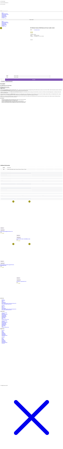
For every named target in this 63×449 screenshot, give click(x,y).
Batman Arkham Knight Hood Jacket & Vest (6, 231)
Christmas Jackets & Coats (5, 319)
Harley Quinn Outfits (4, 314)
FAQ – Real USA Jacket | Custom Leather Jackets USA (9, 303)
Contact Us (3, 307)
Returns (3, 331)
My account (3, 333)
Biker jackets (3, 317)
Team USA (3, 343)
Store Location (4, 302)
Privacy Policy (4, 334)
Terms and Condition (4, 335)
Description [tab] (3, 81)
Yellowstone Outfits (4, 320)
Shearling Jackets (4, 316)
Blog (2, 301)
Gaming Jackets (4, 315)
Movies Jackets (4, 23)
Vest (2, 318)
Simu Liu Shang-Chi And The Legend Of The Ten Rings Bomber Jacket (7, 265)
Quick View (18, 237)
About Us (3, 299)
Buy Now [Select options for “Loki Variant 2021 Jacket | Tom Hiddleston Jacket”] (18, 235)
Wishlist (3, 332)
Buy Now (34, 79)
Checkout (3, 330)
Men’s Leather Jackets (5, 13)
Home (2, 21)
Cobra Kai (3, 313)
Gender (7, 75)
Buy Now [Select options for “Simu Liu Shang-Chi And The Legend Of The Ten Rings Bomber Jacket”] (2, 261)
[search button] (31, 11)
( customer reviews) (37, 29)
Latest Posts (3, 300)
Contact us (3, 17)
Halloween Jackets (4, 16)
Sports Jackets (4, 325)
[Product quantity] (2, 80)
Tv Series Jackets (4, 15)
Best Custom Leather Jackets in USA (6, 309)
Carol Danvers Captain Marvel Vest (21, 281)
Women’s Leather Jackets (5, 14)
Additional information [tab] (9, 81)
